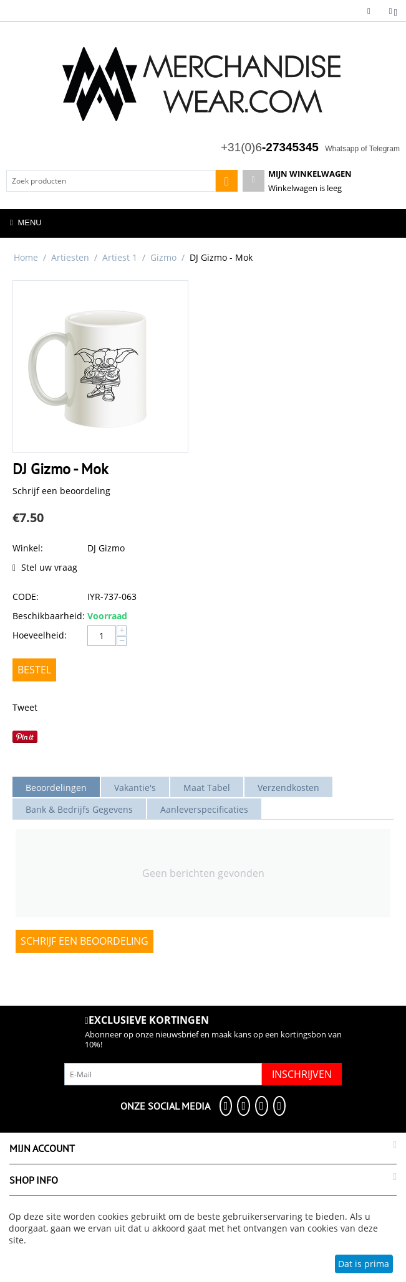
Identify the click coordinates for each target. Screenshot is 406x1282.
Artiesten (70, 257)
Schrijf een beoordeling (61, 491)
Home (26, 257)
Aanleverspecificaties (204, 809)
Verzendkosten (288, 787)
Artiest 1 (119, 257)
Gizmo (163, 257)
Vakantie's (135, 787)
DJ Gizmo (106, 548)
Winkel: (27, 548)
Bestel (34, 669)
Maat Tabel (206, 787)
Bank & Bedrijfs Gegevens (79, 809)
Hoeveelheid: (39, 635)
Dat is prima (363, 1264)
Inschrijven (302, 1074)
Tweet (24, 707)
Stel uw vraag (44, 567)
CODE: (25, 596)
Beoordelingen (56, 787)
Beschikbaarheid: (46, 616)
